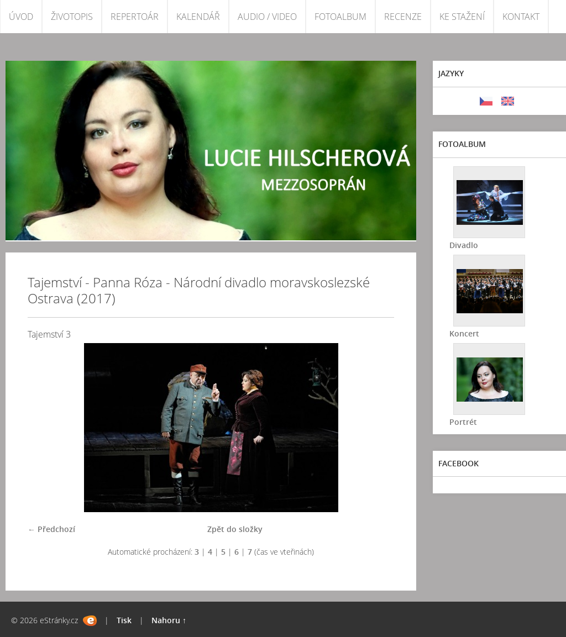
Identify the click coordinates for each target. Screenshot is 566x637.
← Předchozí (51, 529)
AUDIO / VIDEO (267, 16)
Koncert (464, 333)
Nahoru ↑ (168, 620)
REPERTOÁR (135, 16)
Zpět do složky (235, 529)
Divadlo (463, 245)
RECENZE (403, 16)
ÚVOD (21, 16)
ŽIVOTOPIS (72, 16)
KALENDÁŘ (198, 16)
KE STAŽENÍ (462, 16)
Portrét (463, 422)
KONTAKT (520, 16)
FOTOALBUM (340, 16)
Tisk (124, 620)
